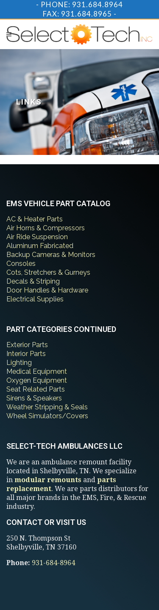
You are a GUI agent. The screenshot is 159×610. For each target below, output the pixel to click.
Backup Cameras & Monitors (50, 255)
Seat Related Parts (35, 389)
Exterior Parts (27, 345)
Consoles (21, 263)
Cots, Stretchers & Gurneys (48, 272)
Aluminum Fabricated (39, 246)
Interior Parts (26, 354)
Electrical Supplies (35, 299)
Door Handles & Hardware (47, 290)
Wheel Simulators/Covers (47, 416)
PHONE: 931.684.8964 (82, 4)
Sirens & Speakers (34, 398)
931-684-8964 (53, 563)
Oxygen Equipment (36, 380)
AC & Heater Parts (34, 219)
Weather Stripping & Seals (47, 407)
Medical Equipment (36, 371)
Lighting (19, 363)
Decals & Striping (33, 281)
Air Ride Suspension (37, 237)
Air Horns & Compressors (45, 228)
